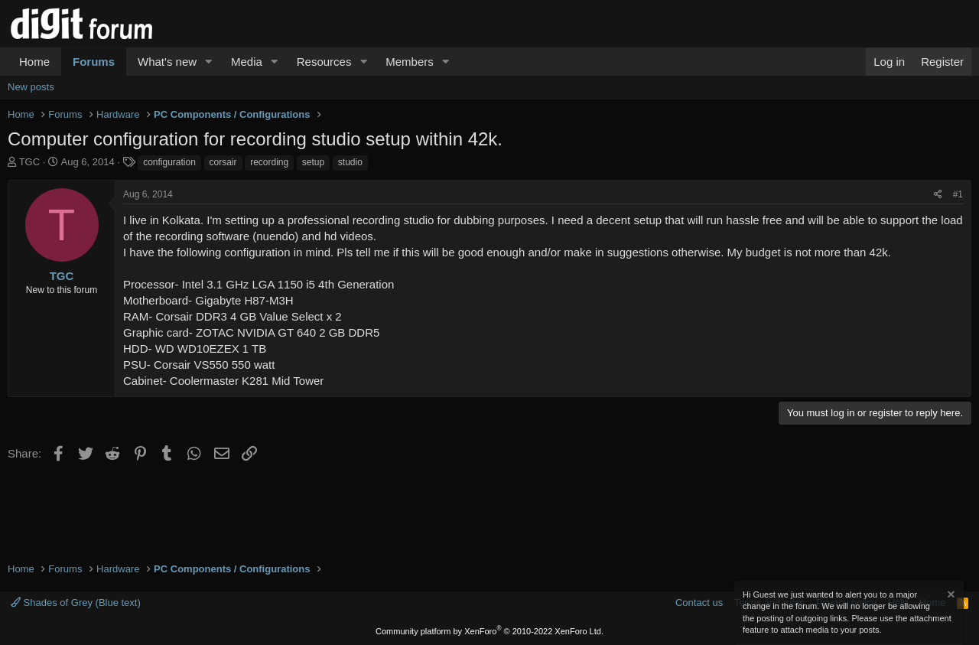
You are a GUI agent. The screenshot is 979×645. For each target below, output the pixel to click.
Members (409, 61)
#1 (958, 194)
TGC (29, 162)
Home (34, 61)
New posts (31, 87)
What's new (167, 61)
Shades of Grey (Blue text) (76, 602)
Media (246, 61)
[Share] (938, 195)
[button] (209, 61)
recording (269, 162)
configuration (169, 162)
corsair (223, 162)
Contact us (699, 602)
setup (313, 162)
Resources (324, 61)
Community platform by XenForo (489, 631)
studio (350, 162)
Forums (94, 61)
